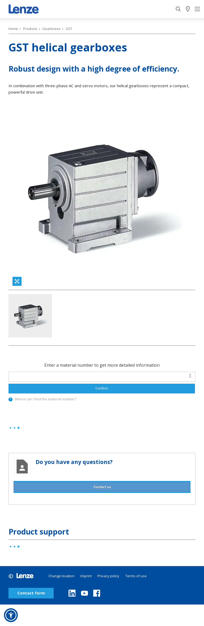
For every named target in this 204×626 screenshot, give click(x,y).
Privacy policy (108, 576)
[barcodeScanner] (190, 376)
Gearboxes (51, 28)
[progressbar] (14, 428)
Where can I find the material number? (45, 399)
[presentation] (10, 399)
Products (30, 28)
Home (13, 28)
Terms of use (136, 576)
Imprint (86, 576)
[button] (10, 615)
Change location (61, 576)
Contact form (31, 593)
